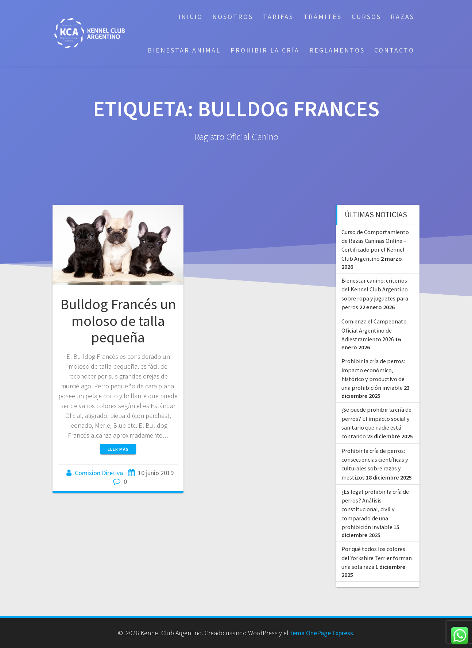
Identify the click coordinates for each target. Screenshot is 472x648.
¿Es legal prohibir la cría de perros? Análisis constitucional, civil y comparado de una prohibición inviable (375, 509)
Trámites (322, 16)
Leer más (118, 449)
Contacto (394, 50)
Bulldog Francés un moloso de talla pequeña (118, 320)
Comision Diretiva (99, 473)
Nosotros (232, 16)
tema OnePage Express (321, 633)
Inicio (190, 16)
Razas (402, 16)
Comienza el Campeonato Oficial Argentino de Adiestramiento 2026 (374, 330)
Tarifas (278, 16)
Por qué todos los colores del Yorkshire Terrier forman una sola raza (376, 557)
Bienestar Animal (184, 50)
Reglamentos (337, 50)
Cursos (366, 16)
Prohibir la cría (265, 50)
